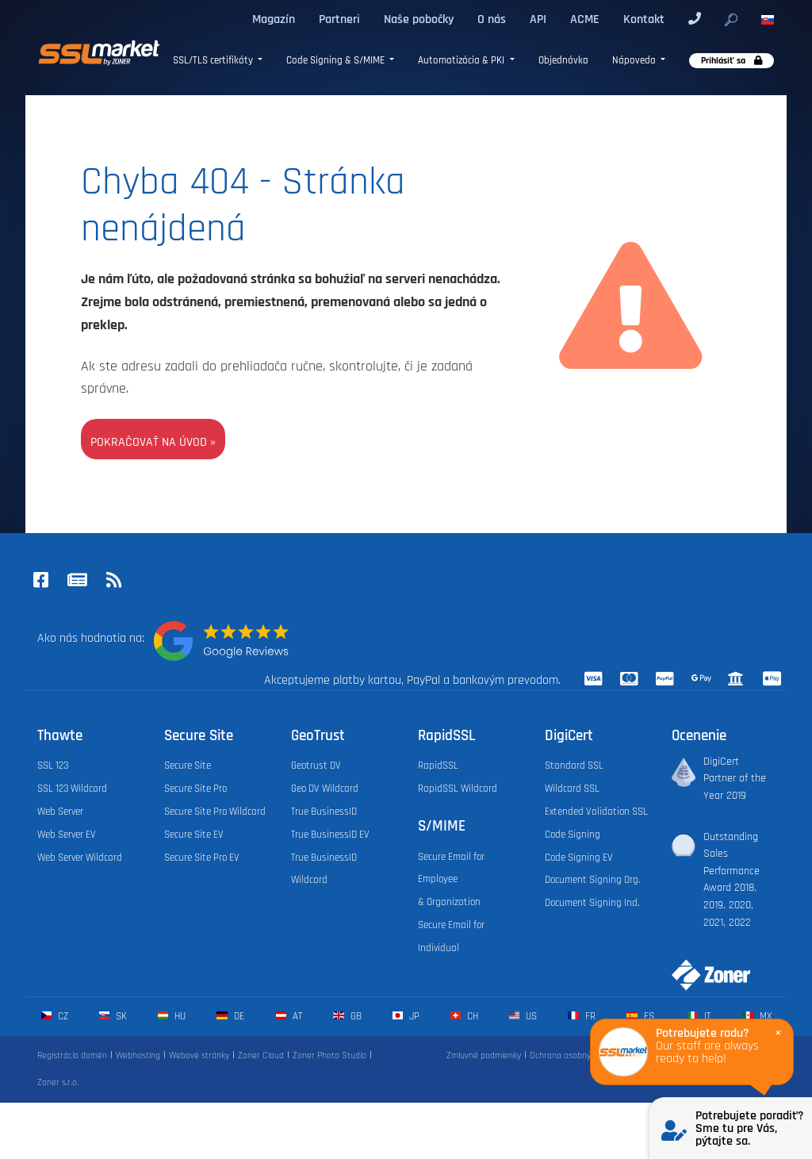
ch (464, 1016)
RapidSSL (438, 765)
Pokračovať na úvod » (153, 442)
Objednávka (563, 60)
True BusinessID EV (330, 834)
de (229, 1016)
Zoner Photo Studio (329, 1055)
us (523, 1016)
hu (172, 1016)
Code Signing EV (579, 857)
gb (347, 1016)
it (699, 1016)
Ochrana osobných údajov (578, 1055)
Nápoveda (635, 60)
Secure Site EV (194, 834)
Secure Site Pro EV (201, 857)
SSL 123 (52, 765)
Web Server (60, 811)
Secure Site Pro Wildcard (215, 811)
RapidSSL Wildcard (457, 788)
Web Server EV (66, 834)
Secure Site (187, 765)
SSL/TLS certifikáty (214, 60)
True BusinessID (324, 811)
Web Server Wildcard (79, 857)
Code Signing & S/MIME (336, 60)
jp (406, 1016)
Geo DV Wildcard (324, 788)
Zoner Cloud (261, 1055)
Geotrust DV (316, 765)
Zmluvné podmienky (483, 1055)
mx (757, 1016)
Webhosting (138, 1055)
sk (113, 1016)
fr (581, 1016)
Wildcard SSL (572, 788)
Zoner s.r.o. (58, 1082)
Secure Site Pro (195, 788)
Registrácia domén (72, 1055)
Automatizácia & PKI (462, 60)
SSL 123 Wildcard (72, 788)
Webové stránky (199, 1055)
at (289, 1016)
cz (54, 1016)
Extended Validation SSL (596, 811)
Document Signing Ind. (592, 902)
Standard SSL (574, 765)
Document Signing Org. (592, 879)
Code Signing (572, 834)
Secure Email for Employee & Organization (451, 879)
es (639, 1016)
